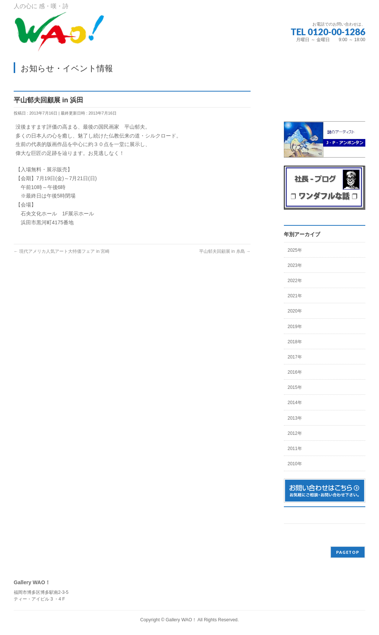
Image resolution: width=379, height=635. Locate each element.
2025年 (295, 250)
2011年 (295, 448)
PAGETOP (347, 552)
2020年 (295, 311)
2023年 (295, 265)
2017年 (295, 357)
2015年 (295, 387)
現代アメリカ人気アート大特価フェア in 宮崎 (62, 251)
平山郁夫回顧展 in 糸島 (225, 251)
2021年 (295, 295)
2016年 (295, 372)
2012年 (295, 433)
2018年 (295, 341)
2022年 (295, 280)
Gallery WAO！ (180, 619)
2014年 (295, 402)
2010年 (295, 463)
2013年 (295, 418)
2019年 (295, 326)
